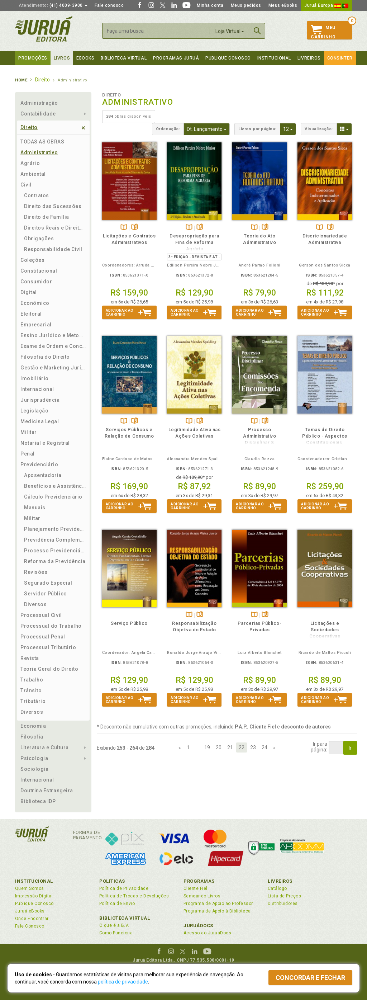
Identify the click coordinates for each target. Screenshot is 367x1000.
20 (218, 747)
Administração (39, 103)
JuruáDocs (198, 925)
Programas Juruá (176, 58)
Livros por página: (257, 129)
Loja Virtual (229, 31)
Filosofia (31, 737)
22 (241, 747)
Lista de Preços (284, 895)
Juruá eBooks (30, 911)
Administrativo (39, 152)
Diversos (35, 604)
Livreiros (309, 58)
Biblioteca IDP (38, 801)
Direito (29, 127)
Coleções (32, 260)
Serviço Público (129, 623)
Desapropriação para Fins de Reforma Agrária (194, 242)
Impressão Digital (34, 895)
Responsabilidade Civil (53, 249)
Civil (26, 185)
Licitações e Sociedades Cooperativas (324, 630)
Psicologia (34, 758)
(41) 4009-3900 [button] (53, 5)
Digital (28, 292)
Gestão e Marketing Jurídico (53, 368)
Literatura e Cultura (44, 747)
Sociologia (34, 769)
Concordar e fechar (310, 977)
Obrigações (39, 238)
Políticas (112, 881)
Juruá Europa (326, 5)
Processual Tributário (48, 647)
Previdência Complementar (55, 540)
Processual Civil (41, 615)
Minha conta (210, 5)
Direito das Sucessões (52, 206)
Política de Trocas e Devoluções (134, 895)
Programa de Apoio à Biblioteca (217, 911)
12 (289, 128)
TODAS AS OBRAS (42, 142)
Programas (199, 881)
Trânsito (31, 690)
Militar (28, 432)
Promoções (32, 58)
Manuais (35, 507)
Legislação (34, 411)
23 (253, 747)
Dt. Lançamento (208, 128)
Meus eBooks (282, 5)
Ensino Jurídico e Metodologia (53, 335)
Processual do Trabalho (51, 626)
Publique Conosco (228, 58)
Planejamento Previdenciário (55, 529)
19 (207, 747)
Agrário (30, 163)
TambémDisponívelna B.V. (124, 227)
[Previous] (180, 747)
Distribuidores (283, 903)
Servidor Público (45, 593)
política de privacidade (123, 982)
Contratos (36, 195)
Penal (27, 454)
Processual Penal (42, 637)
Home (21, 80)
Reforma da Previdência (55, 561)
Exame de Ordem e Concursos (53, 346)
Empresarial (36, 324)
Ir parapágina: (319, 747)
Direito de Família (46, 217)
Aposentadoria (43, 475)
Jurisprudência (40, 400)
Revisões (35, 572)
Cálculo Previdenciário (53, 497)
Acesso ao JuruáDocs (207, 932)
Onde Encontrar (32, 918)
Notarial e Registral (45, 443)
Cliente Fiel (196, 888)
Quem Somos (29, 888)
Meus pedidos (246, 5)
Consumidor (36, 281)
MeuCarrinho (323, 32)
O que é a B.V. (114, 925)
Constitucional (38, 271)
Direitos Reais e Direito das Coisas (55, 228)
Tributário (33, 701)
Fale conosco (109, 5)
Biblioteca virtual (124, 58)
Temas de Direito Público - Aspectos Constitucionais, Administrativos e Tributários (324, 442)
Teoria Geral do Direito (49, 669)
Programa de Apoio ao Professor (218, 903)
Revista (29, 658)
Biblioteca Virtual (124, 918)
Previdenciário (39, 464)
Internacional (37, 389)
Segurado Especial (48, 583)
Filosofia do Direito (45, 357)
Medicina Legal (39, 421)
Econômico (34, 303)
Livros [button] (62, 58)
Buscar (257, 30)
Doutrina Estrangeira (46, 790)
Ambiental (33, 174)
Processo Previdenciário (55, 550)
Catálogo (277, 888)
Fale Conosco (29, 926)
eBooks (85, 58)
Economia (33, 726)
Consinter (340, 58)
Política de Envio (117, 903)
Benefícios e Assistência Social (55, 486)
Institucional (274, 58)
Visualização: (319, 129)
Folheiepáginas (134, 227)
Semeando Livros (202, 895)
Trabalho (31, 680)
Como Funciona (116, 932)
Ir (350, 748)
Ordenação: (168, 129)
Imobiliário (34, 378)
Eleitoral (31, 314)
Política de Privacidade (123, 888)
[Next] (274, 747)
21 (230, 747)
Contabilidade (38, 114)
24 (264, 747)
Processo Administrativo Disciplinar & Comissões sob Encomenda (260, 442)
